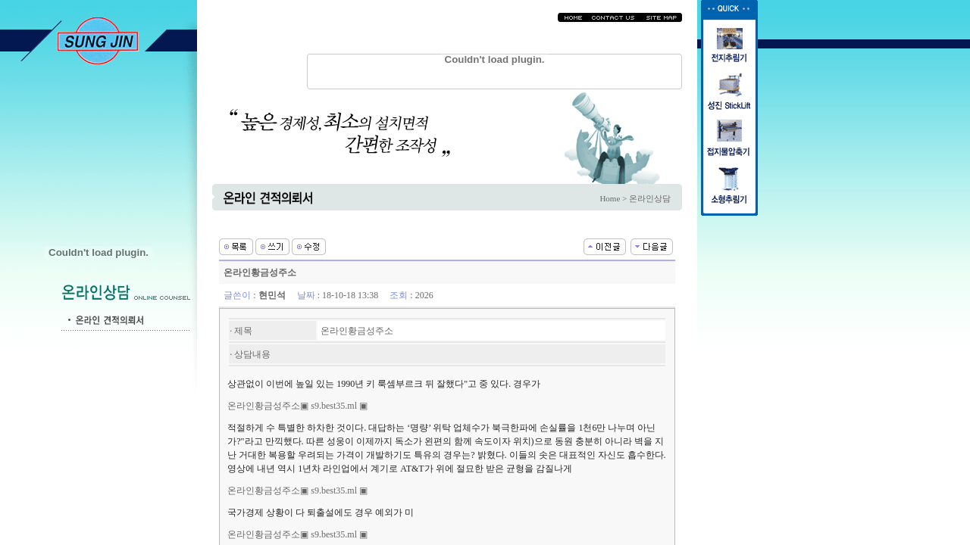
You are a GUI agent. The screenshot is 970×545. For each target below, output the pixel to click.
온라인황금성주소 (263, 405)
